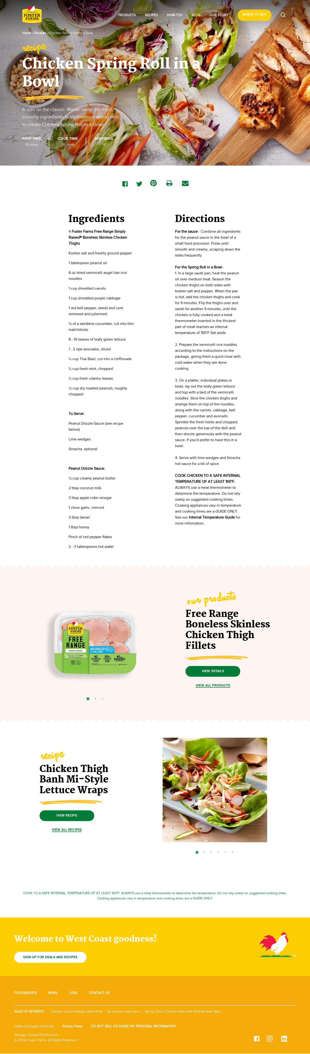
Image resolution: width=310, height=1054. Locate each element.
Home (26, 33)
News (52, 993)
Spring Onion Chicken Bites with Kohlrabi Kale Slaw (182, 1012)
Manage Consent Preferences (36, 1035)
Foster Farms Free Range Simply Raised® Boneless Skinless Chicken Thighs (98, 237)
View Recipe (66, 816)
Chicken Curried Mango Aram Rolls (77, 1012)
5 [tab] (225, 853)
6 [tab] (232, 853)
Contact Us (99, 993)
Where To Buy (254, 14)
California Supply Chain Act (34, 1027)
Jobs (73, 993)
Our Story (219, 15)
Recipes (151, 15)
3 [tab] (102, 698)
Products (127, 15)
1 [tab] (88, 698)
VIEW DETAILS (213, 671)
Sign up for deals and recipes (52, 957)
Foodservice (25, 993)
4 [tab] (218, 853)
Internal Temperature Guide (212, 517)
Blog (195, 15)
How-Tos (174, 15)
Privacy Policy (72, 1027)
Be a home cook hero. (123, 1012)
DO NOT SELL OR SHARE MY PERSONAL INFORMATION (133, 1027)
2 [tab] (95, 698)
